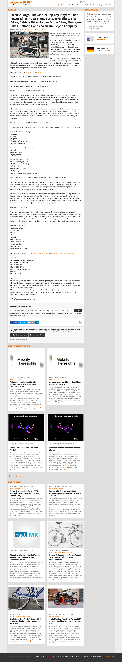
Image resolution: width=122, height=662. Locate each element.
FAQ (54, 656)
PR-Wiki (68, 2)
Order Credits (87, 5)
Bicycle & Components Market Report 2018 (61, 552)
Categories (64, 5)
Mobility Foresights (26, 31)
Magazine (102, 5)
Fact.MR (12, 552)
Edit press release (37, 335)
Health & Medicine (61, 377)
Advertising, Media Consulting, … (26, 486)
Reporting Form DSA (98, 656)
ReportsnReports (54, 616)
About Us (109, 5)
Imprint (74, 2)
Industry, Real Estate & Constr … (25, 443)
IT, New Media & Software (23, 377)
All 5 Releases (14, 476)
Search (107, 2)
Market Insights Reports (16, 488)
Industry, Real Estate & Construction (35, 29)
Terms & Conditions (75, 656)
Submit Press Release (75, 5)
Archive (95, 5)
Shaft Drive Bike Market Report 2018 (20, 616)
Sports (18, 614)
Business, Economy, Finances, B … (65, 550)
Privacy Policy (65, 656)
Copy (77, 310)
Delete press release (19, 335)
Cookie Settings (109, 656)
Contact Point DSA (87, 656)
